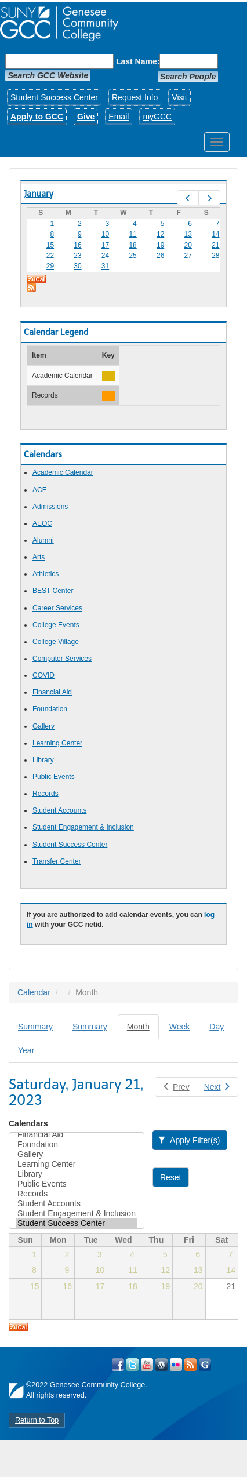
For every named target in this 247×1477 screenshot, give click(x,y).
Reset (170, 1177)
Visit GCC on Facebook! (118, 1364)
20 (188, 245)
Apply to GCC (36, 116)
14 (215, 234)
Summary (35, 1026)
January (38, 193)
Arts (38, 557)
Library (43, 760)
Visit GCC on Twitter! (132, 1364)
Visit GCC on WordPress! (161, 1364)
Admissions (50, 507)
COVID (43, 675)
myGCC (157, 116)
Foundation (49, 709)
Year (26, 1050)
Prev (175, 1087)
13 (188, 234)
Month (143, 1030)
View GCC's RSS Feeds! (190, 1364)
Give (86, 116)
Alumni (43, 540)
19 (160, 245)
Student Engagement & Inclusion (83, 827)
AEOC (42, 523)
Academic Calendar (62, 472)
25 (132, 256)
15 (50, 245)
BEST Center (52, 591)
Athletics (45, 574)
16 (77, 245)
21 (215, 245)
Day (216, 1026)
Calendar (33, 992)
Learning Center (57, 743)
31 (105, 266)
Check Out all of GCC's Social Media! (205, 1364)
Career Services (57, 608)
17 (105, 245)
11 (132, 234)
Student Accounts (59, 810)
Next (217, 1087)
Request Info (135, 97)
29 (50, 266)
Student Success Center (54, 97)
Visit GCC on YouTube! (147, 1364)
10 (105, 234)
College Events (55, 625)
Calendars (28, 1123)
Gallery (43, 726)
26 (160, 256)
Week (179, 1026)
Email (118, 116)
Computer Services (62, 658)
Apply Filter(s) (189, 1140)
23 (77, 256)
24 (105, 256)
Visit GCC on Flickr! (176, 1364)
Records (45, 794)
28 (215, 256)
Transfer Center (56, 861)
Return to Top (37, 1420)
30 (77, 266)
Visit (179, 97)
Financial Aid (52, 692)
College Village (55, 642)
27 (188, 256)
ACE (39, 490)
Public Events (53, 777)
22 (50, 256)
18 (132, 245)
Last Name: (137, 61)
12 (160, 234)
